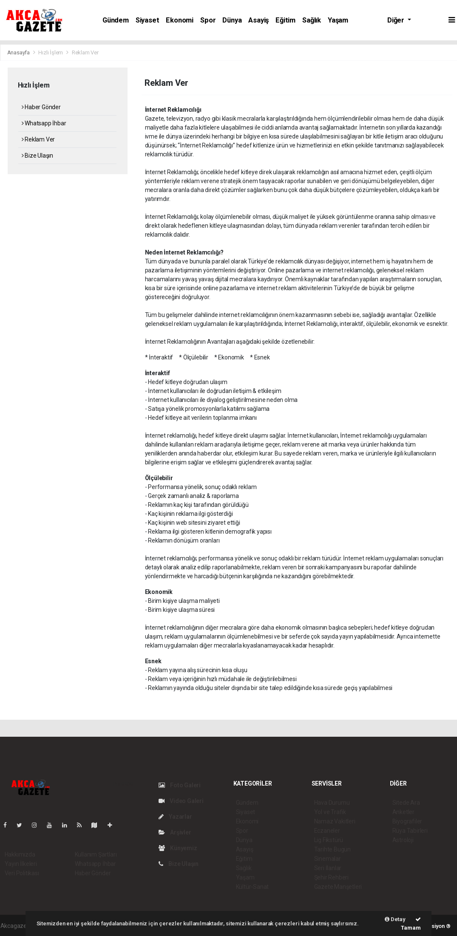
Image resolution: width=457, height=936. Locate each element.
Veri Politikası (22, 873)
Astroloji (403, 840)
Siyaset (147, 20)
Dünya (231, 20)
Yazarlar (175, 816)
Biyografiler (407, 821)
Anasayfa (19, 52)
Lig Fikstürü (328, 840)
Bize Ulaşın (38, 155)
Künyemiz (178, 848)
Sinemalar (327, 858)
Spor (208, 20)
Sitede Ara (406, 802)
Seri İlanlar (328, 868)
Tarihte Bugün (332, 849)
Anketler (403, 812)
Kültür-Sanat (252, 886)
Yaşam (338, 20)
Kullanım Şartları (96, 854)
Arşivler (175, 832)
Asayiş (258, 20)
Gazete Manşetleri (338, 886)
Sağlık (311, 20)
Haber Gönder (41, 107)
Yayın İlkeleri (21, 863)
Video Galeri (181, 800)
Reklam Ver (85, 52)
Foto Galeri (180, 785)
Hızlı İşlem (50, 52)
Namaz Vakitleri (334, 821)
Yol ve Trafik (330, 812)
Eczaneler (327, 830)
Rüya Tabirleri (410, 830)
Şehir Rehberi (331, 877)
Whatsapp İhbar (44, 123)
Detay (395, 919)
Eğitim (285, 20)
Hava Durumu (332, 802)
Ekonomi (179, 20)
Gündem (115, 20)
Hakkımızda (20, 854)
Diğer (396, 20)
